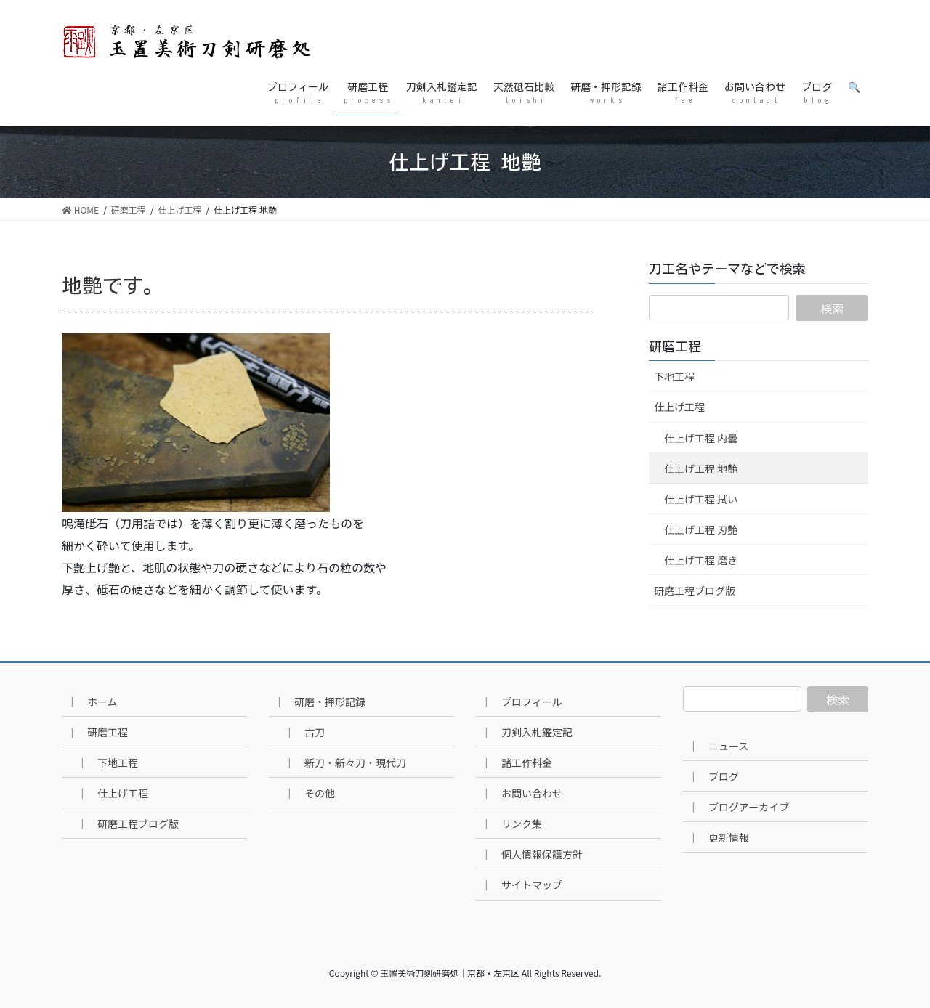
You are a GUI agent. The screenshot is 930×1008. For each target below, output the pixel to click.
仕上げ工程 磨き (700, 560)
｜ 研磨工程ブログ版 (128, 823)
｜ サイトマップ (521, 884)
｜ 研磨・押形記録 (319, 701)
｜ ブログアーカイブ (738, 807)
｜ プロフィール (521, 701)
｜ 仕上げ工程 (112, 793)
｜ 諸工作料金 (516, 762)
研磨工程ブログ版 (694, 590)
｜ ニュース (718, 746)
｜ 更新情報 (718, 837)
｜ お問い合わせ (521, 793)
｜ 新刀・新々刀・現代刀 (345, 762)
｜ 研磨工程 (97, 732)
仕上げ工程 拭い (700, 499)
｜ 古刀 (304, 732)
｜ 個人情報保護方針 (532, 854)
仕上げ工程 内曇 (700, 438)
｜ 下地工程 (107, 762)
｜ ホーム (92, 701)
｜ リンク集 (511, 823)
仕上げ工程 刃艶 (700, 529)
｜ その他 (309, 793)
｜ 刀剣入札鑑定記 (527, 732)
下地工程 (674, 376)
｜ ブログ (713, 776)
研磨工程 (675, 346)
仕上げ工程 (679, 406)
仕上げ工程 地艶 (700, 468)
